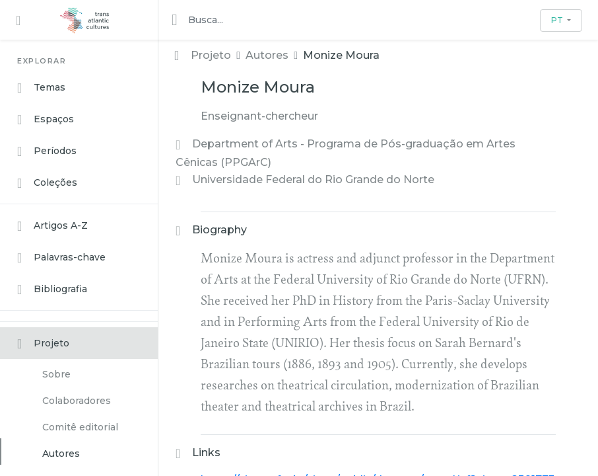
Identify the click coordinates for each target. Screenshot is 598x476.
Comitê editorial (80, 427)
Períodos (47, 151)
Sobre (56, 374)
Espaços (45, 120)
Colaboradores (76, 401)
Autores (61, 453)
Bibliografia (52, 290)
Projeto (43, 344)
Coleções (47, 183)
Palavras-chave (61, 258)
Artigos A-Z (52, 226)
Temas (41, 88)
